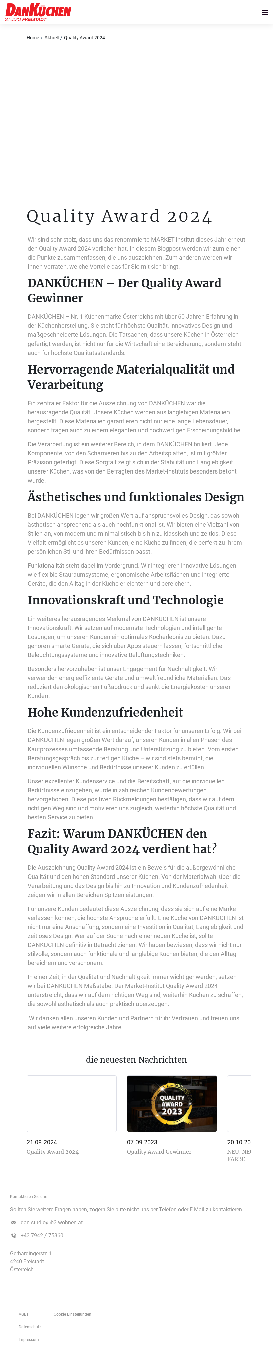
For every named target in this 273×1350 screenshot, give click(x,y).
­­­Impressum (29, 1339)
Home (33, 37)
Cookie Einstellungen (72, 1314)
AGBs (23, 1314)
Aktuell (51, 37)
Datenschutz (30, 1327)
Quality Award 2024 (84, 37)
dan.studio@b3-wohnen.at (52, 1222)
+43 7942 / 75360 (42, 1235)
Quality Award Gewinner (159, 1151)
